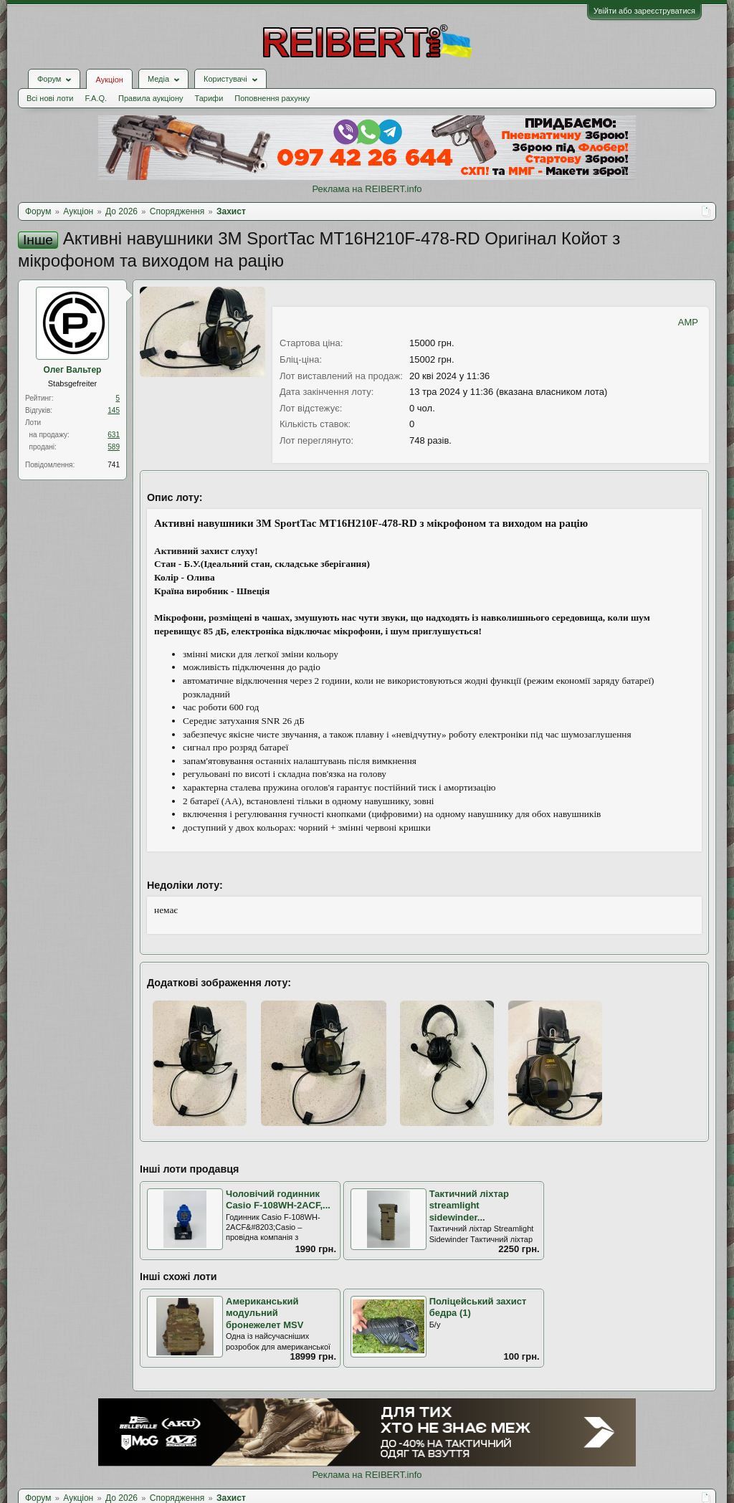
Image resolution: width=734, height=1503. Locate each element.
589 (114, 447)
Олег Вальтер (73, 370)
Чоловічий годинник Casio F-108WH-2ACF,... (278, 1199)
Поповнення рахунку (272, 98)
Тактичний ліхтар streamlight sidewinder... (469, 1205)
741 (114, 465)
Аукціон (109, 79)
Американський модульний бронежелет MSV (264, 1313)
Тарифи (209, 98)
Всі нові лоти (50, 98)
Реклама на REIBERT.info (366, 188)
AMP (688, 322)
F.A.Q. (96, 98)
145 (114, 410)
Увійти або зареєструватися (644, 10)
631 (114, 435)
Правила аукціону (150, 98)
